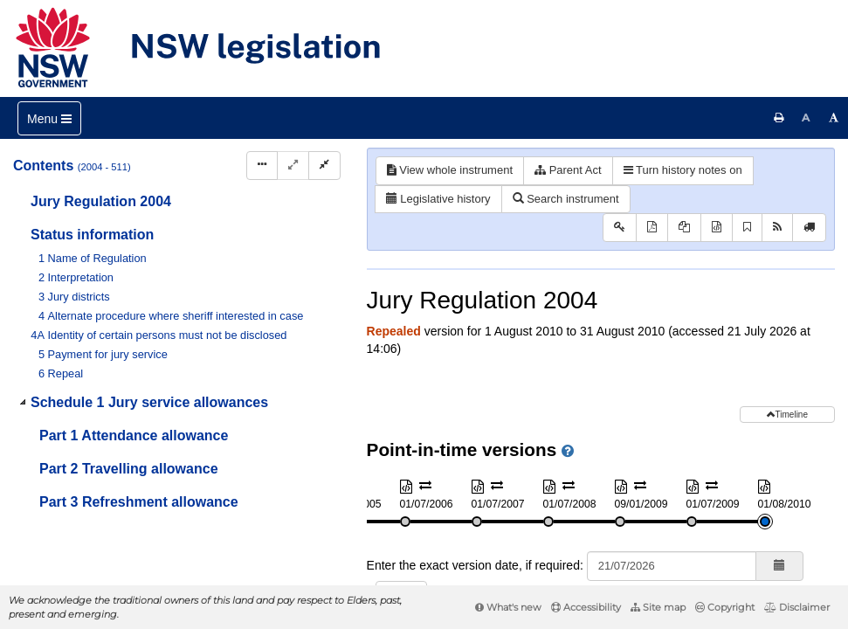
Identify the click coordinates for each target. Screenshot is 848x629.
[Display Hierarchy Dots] (262, 165)
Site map (658, 607)
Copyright (725, 607)
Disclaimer (797, 607)
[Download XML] (716, 227)
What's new (508, 607)
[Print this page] (779, 118)
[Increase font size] (834, 118)
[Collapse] (324, 165)
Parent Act (568, 169)
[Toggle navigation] (49, 118)
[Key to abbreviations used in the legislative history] (620, 227)
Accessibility (586, 607)
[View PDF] (652, 227)
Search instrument (566, 198)
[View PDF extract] (684, 227)
